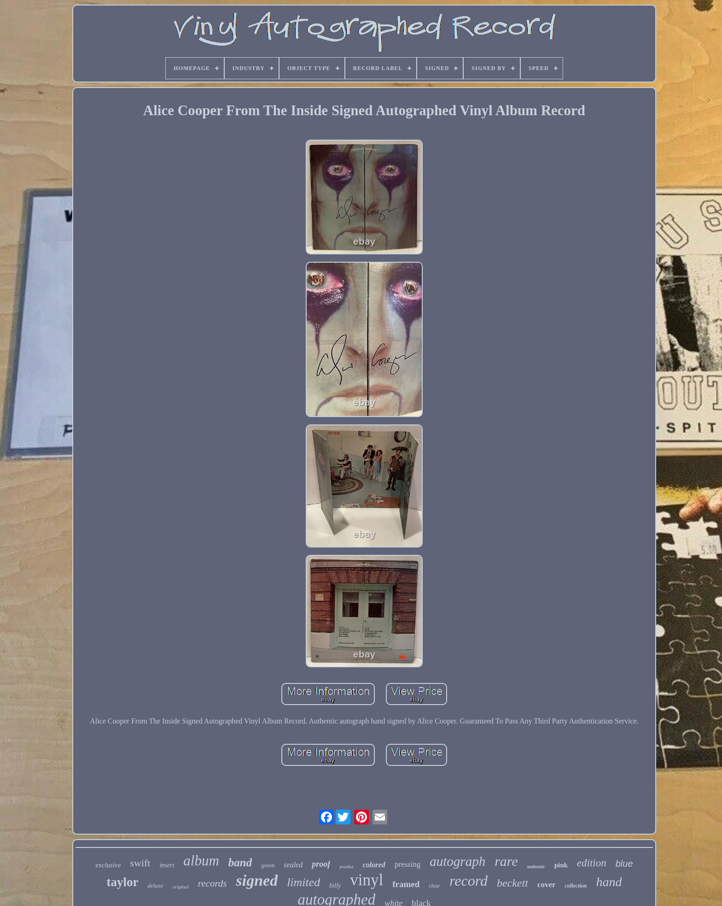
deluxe (155, 885)
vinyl (366, 880)
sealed (293, 865)
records (212, 883)
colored (374, 865)
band (240, 862)
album (201, 861)
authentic (536, 866)
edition (591, 863)
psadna (346, 866)
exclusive (108, 865)
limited (303, 882)
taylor (122, 882)
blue (624, 864)
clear (434, 885)
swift (140, 863)
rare (506, 861)
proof (321, 864)
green (267, 865)
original (180, 886)
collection (576, 885)
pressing (408, 864)
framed (405, 884)
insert (166, 865)
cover (546, 884)
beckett (512, 883)
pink (561, 865)
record (468, 880)
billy (335, 885)
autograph (457, 861)
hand (609, 882)
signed (257, 880)
